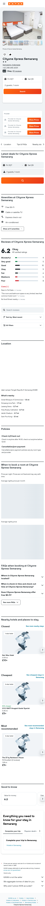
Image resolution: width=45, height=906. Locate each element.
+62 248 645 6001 (10, 67)
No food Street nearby (13, 299)
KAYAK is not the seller (24, 877)
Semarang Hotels (30, 902)
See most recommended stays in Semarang (34, 727)
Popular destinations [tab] (33, 831)
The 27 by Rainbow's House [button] (13, 758)
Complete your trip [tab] (13, 831)
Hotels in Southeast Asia (14, 902)
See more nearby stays (35, 626)
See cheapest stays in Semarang (35, 676)
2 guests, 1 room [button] (12, 85)
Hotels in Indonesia (12, 900)
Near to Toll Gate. (11, 290)
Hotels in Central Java (29, 900)
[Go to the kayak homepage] (15, 3)
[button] (4, 3)
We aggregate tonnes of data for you (24, 881)
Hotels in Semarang (14, 845)
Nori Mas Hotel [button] (8, 655)
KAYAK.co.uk (12, 898)
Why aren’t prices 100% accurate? (24, 885)
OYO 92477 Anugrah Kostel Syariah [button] (16, 708)
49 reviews (17, 71)
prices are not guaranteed (12, 870)
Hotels (21, 898)
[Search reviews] (24, 310)
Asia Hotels (30, 898)
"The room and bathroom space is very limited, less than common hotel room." (21, 294)
